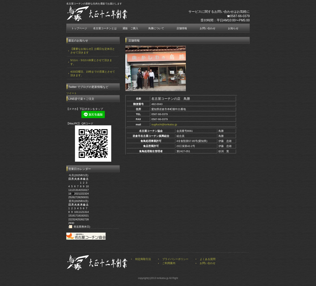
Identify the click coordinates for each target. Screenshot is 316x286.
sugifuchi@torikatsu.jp (164, 124)
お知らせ (233, 28)
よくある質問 (207, 259)
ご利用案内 (168, 263)
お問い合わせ (207, 28)
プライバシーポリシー (175, 259)
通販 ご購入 (130, 28)
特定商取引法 (143, 259)
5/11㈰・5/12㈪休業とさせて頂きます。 (91, 62)
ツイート (71, 93)
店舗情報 (182, 28)
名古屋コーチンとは (105, 28)
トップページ (79, 28)
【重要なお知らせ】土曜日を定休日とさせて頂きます (92, 50)
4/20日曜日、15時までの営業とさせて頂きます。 (92, 73)
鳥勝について (156, 28)
